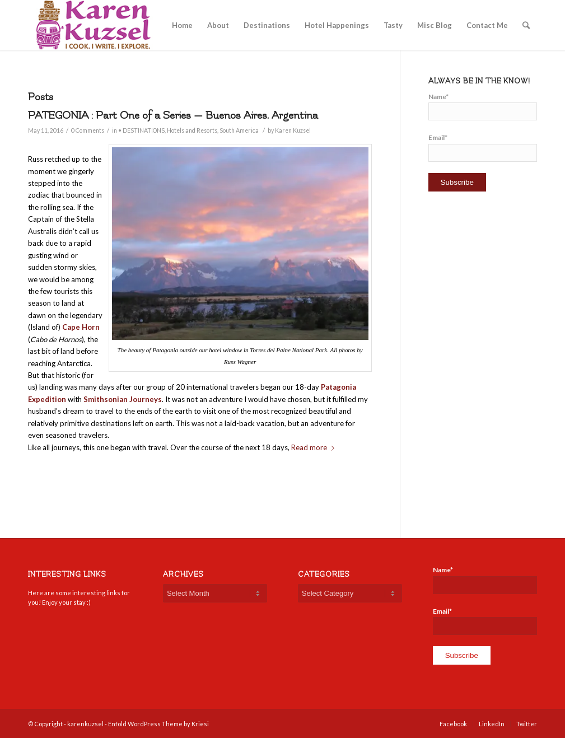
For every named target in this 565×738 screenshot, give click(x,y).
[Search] (526, 25)
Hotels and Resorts (192, 130)
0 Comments (87, 130)
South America (239, 130)
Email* (482, 147)
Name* (482, 106)
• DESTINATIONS (141, 130)
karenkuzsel (85, 723)
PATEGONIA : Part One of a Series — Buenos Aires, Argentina (173, 115)
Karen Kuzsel (293, 130)
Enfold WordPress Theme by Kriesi (158, 723)
